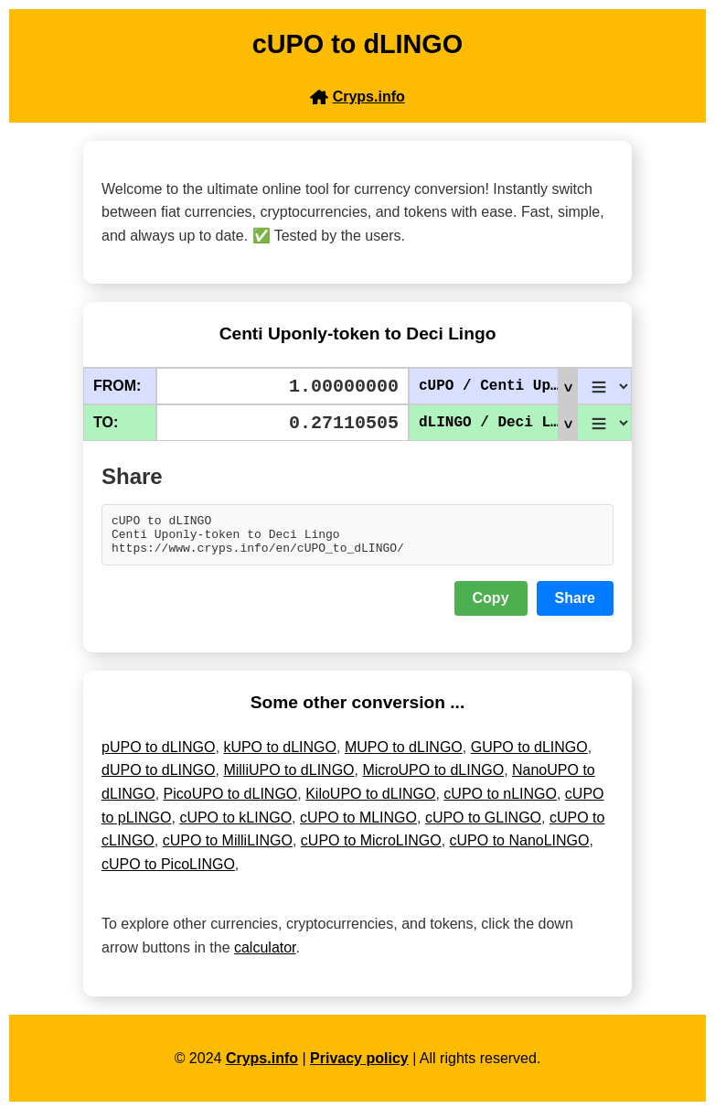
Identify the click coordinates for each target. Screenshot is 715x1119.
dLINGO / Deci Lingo (498, 422)
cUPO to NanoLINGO (520, 848)
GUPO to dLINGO (529, 755)
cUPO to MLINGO (358, 826)
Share (575, 606)
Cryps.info (262, 1066)
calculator (265, 955)
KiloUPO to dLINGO (370, 802)
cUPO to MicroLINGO (371, 848)
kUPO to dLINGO (279, 755)
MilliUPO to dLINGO (288, 778)
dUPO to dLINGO (158, 778)
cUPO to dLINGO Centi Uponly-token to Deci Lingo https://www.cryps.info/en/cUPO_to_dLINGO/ (357, 539)
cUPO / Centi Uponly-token (498, 386)
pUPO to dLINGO (158, 755)
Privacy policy (359, 1066)
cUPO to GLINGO (483, 826)
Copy (491, 606)
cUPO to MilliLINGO (228, 848)
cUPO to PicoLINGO (168, 872)
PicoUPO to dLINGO (231, 802)
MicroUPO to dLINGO (433, 778)
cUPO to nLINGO (500, 802)
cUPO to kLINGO (235, 826)
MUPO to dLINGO (404, 755)
